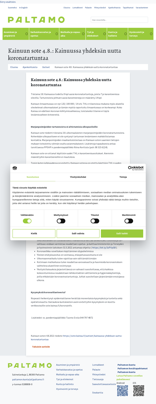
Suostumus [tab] (33, 177)
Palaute (88, 7)
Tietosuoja (97, 379)
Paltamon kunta (126, 364)
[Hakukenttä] (119, 20)
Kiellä (34, 233)
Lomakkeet (78, 7)
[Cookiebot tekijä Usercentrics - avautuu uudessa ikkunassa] (130, 168)
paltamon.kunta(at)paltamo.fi (26, 379)
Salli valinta (78, 233)
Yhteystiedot (100, 7)
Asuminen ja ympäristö (16, 34)
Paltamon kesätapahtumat (133, 368)
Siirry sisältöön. (8, 1)
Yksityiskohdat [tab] (78, 177)
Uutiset (46, 67)
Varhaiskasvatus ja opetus (44, 34)
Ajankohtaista (114, 7)
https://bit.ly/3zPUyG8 (104, 247)
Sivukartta (97, 392)
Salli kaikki (122, 233)
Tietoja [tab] (123, 177)
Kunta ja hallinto (117, 34)
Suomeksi (12, 7)
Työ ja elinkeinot (96, 34)
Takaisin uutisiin (41, 346)
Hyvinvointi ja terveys (140, 34)
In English (23, 7)
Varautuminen (142, 7)
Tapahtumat (128, 7)
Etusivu (67, 7)
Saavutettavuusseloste (104, 384)
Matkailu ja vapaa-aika (72, 34)
